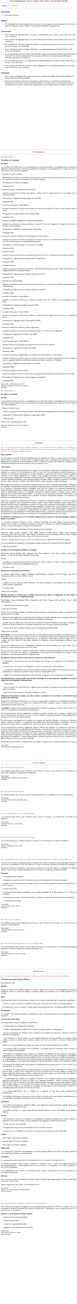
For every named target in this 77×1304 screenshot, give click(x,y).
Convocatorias (6, 31)
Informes (4, 20)
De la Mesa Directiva (12, 15)
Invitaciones (5, 73)
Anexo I (4, 5)
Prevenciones (5, 12)
